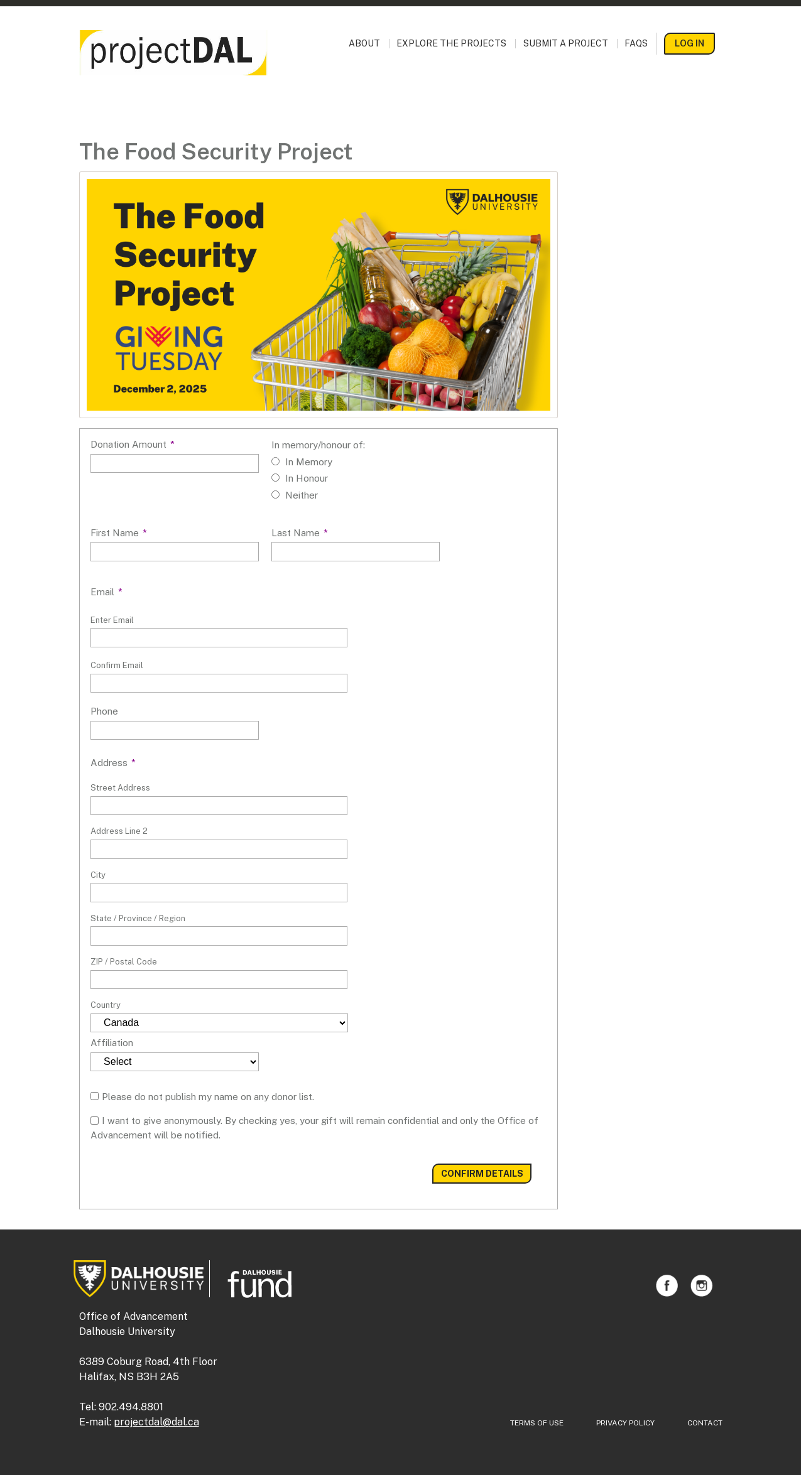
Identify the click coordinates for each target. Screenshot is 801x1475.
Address (113, 762)
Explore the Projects (451, 43)
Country (105, 1005)
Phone (104, 711)
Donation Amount (132, 444)
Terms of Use (537, 1422)
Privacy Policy (625, 1422)
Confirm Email (116, 665)
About (364, 43)
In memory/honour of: (318, 445)
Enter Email (112, 620)
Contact (704, 1422)
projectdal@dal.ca (156, 1422)
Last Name (299, 532)
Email (106, 591)
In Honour (306, 478)
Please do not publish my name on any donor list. (208, 1096)
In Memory (308, 462)
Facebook (667, 1286)
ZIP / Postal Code (123, 961)
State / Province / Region (137, 918)
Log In (689, 43)
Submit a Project (565, 43)
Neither (301, 495)
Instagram (701, 1286)
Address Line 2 (119, 831)
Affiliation (111, 1042)
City (98, 875)
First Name (118, 532)
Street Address (120, 787)
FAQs (636, 43)
